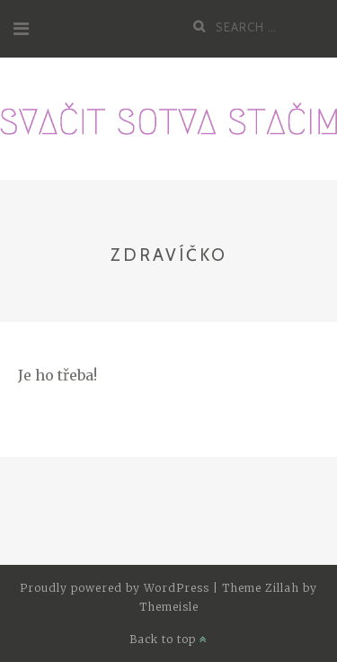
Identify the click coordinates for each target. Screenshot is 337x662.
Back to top (168, 639)
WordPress (176, 588)
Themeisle (169, 606)
